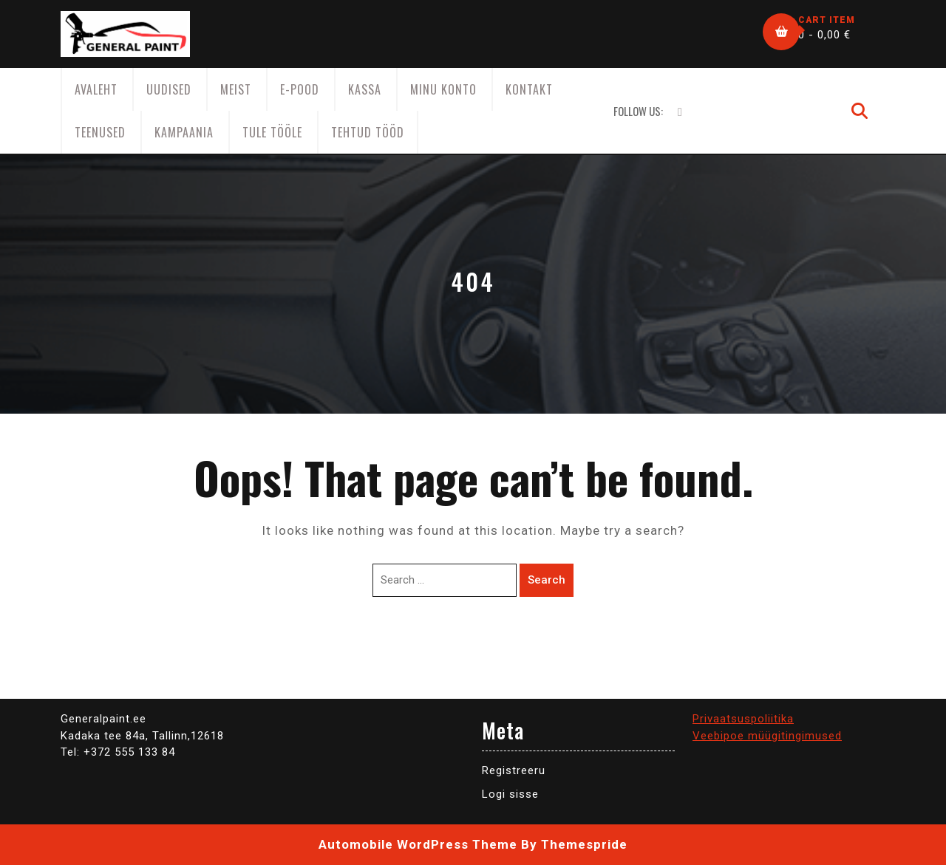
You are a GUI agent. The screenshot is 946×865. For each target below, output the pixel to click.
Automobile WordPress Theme (418, 844)
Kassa (364, 89)
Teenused (100, 132)
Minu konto (443, 89)
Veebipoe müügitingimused (767, 735)
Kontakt (529, 89)
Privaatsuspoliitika (743, 718)
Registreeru (513, 770)
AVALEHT (96, 89)
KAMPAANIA (184, 132)
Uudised (168, 89)
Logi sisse (510, 794)
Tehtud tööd (367, 132)
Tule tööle (272, 132)
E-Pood (299, 89)
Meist (235, 89)
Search (546, 580)
